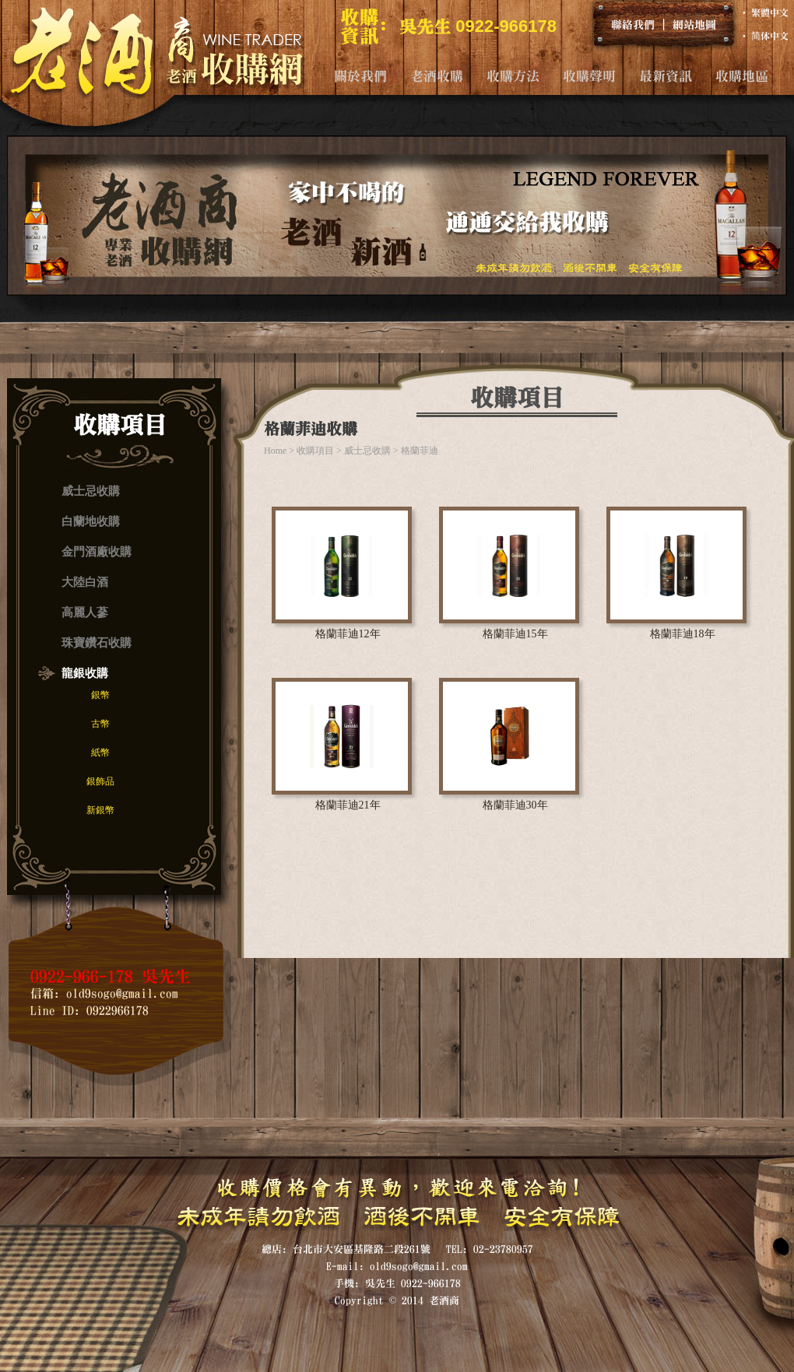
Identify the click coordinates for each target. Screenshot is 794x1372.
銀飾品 (100, 781)
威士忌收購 (90, 491)
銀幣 (100, 695)
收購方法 (513, 75)
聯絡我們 (633, 24)
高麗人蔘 (84, 612)
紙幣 (100, 752)
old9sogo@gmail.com (122, 993)
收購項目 (315, 450)
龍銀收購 (84, 673)
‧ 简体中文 (764, 35)
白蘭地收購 (90, 521)
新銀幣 (100, 810)
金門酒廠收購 (96, 552)
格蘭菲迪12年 (348, 634)
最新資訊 (665, 75)
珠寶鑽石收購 (96, 643)
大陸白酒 (84, 582)
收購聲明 (589, 75)
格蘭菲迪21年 (348, 805)
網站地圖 (694, 24)
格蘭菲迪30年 (515, 805)
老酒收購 (436, 75)
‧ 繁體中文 (764, 12)
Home (275, 450)
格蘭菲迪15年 (515, 634)
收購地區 (741, 75)
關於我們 (360, 75)
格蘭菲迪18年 (682, 634)
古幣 (100, 723)
